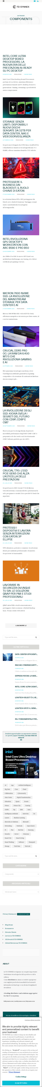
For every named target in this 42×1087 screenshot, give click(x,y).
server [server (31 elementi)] (16, 834)
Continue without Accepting (32, 1021)
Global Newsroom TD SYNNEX (16, 943)
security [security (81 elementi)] (7, 834)
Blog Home (9, 925)
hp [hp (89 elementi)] (14, 809)
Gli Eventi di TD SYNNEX (14, 939)
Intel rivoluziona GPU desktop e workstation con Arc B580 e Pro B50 (16, 243)
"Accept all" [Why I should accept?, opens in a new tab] (15, 1051)
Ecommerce (9, 928)
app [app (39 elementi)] (12, 785)
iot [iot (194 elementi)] (34, 814)
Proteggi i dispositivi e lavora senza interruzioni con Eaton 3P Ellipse (16, 533)
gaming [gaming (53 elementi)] (27, 805)
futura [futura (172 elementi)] (7, 805)
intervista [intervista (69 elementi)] (26, 814)
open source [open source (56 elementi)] (31, 826)
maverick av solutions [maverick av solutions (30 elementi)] (11, 822)
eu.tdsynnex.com (19, 1001)
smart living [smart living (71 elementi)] (20, 838)
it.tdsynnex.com (8, 1001)
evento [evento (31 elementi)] (26, 801)
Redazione (18, 74)
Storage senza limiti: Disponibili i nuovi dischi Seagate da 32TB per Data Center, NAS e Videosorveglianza (17, 129)
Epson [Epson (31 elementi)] (17, 801)
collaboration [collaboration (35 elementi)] (9, 793)
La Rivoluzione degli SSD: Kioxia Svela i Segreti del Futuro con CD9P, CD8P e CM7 (17, 416)
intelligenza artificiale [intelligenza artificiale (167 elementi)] (11, 814)
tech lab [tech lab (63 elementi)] (27, 846)
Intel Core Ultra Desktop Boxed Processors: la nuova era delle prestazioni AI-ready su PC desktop (17, 63)
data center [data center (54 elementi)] (8, 797)
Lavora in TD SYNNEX (13, 936)
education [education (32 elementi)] (8, 801)
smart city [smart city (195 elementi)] (8, 838)
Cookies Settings (23, 914)
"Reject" (5, 1069)
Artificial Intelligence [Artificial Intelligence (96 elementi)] (24, 785)
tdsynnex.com (30, 1001)
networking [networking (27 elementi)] (8, 826)
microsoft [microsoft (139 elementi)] (25, 822)
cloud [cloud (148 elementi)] (24, 789)
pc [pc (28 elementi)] (5, 830)
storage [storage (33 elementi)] (7, 846)
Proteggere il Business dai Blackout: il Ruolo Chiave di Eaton (16, 186)
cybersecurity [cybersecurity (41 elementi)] (22, 793)
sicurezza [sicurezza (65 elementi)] (26, 834)
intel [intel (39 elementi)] (29, 809)
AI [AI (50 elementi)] (5, 785)
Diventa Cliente (10, 932)
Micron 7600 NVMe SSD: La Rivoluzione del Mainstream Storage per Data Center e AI (16, 299)
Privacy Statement (9, 914)
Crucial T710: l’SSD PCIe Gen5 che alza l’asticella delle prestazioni (16, 475)
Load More (21, 625)
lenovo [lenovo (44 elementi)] (7, 818)
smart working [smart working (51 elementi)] (9, 842)
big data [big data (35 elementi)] (7, 789)
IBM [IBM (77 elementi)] (21, 809)
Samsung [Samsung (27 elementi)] (30, 830)
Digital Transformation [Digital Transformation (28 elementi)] (23, 797)
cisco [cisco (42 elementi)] (16, 789)
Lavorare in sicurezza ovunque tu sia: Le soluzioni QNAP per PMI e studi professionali (17, 590)
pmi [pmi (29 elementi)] (12, 830)
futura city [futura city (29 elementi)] (17, 805)
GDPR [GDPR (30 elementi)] (7, 809)
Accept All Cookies (21, 1084)
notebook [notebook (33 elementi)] (19, 826)
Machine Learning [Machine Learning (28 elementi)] (19, 818)
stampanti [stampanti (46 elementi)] (32, 842)
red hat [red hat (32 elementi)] (20, 830)
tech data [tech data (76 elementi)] (17, 846)
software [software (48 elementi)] (21, 842)
